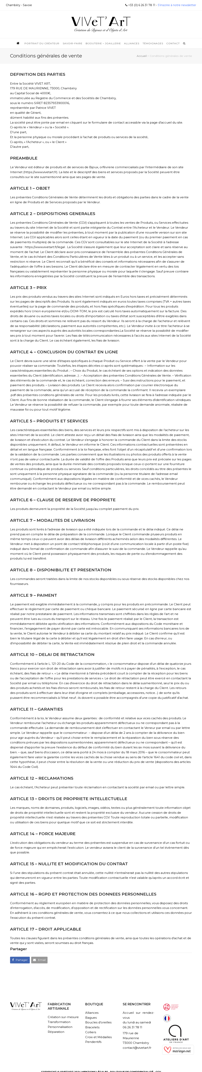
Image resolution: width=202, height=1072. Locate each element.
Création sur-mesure (63, 1017)
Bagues (91, 1017)
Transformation (59, 1022)
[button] (20, 960)
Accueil (142, 55)
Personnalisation (60, 1027)
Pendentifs (93, 1042)
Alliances (91, 1013)
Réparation (56, 1032)
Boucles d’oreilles (98, 1022)
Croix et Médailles (98, 1037)
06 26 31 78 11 (132, 1027)
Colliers (90, 1032)
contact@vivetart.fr (137, 1048)
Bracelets (92, 1027)
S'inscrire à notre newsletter (176, 5)
